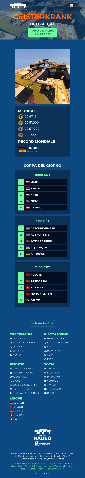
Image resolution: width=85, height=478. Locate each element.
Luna (48, 359)
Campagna (17, 338)
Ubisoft (50, 393)
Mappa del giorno (22, 342)
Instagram (52, 377)
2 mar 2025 (42, 32)
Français (17, 415)
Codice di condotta (23, 385)
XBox (48, 355)
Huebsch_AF (42, 24)
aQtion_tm (39, 247)
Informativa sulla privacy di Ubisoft (47, 463)
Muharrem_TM (41, 293)
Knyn (34, 194)
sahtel (36, 188)
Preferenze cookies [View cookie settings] (22, 463)
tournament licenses (24, 393)
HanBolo (37, 287)
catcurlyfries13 (43, 228)
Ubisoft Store (54, 338)
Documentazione (22, 373)
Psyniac (37, 207)
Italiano (16, 419)
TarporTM (39, 281)
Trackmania (52, 389)
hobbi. (33, 148)
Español (16, 411)
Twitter (50, 368)
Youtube (51, 381)
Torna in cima (42, 323)
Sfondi (15, 381)
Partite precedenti (23, 389)
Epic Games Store (56, 342)
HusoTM (37, 274)
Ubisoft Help (19, 377)
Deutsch (17, 403)
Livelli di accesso (21, 368)
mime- (35, 182)
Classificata (18, 347)
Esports (16, 351)
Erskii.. (36, 201)
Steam (49, 347)
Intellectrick (41, 241)
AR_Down (38, 253)
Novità (15, 355)
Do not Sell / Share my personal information (44, 466)
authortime (40, 234)
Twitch (50, 385)
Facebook (51, 373)
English (16, 407)
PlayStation (53, 351)
